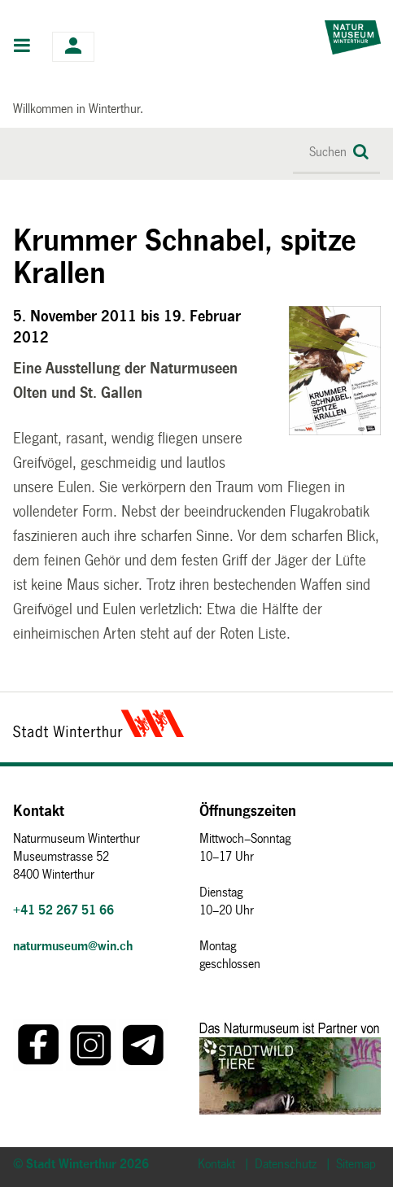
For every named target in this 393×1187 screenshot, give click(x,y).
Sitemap (356, 1164)
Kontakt (216, 1164)
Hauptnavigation (22, 47)
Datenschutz (286, 1164)
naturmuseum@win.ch (73, 946)
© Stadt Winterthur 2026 (81, 1164)
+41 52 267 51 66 (63, 910)
